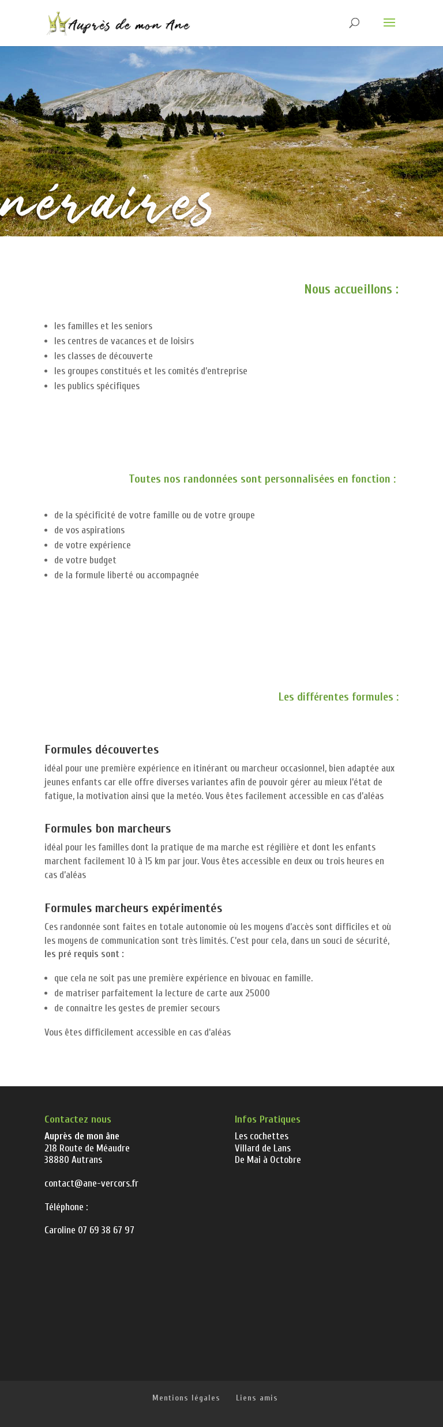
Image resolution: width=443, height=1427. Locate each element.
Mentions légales (186, 1398)
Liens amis (257, 1398)
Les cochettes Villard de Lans (263, 1142)
